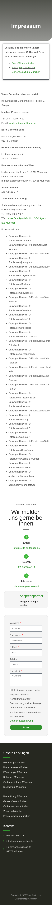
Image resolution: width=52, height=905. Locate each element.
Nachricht (15, 671)
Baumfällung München (23, 63)
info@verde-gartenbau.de (26, 548)
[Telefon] (26, 556)
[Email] (26, 537)
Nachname (16, 635)
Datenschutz (20, 899)
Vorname (15, 623)
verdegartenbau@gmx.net (22, 123)
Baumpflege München (23, 67)
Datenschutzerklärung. (21, 720)
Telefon (26, 562)
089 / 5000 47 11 (26, 567)
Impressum (32, 899)
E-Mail (13, 647)
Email (26, 542)
